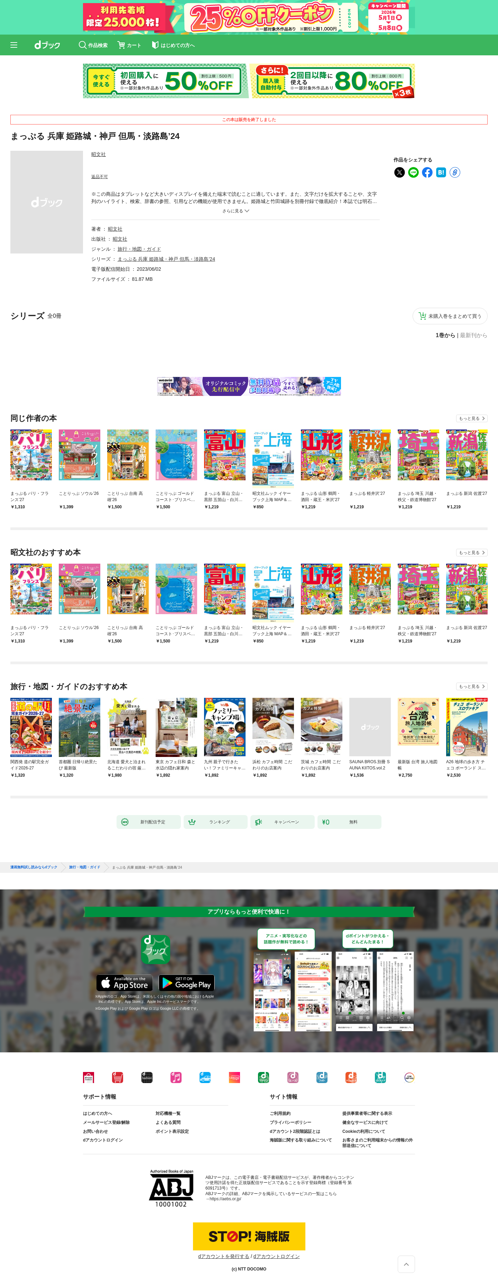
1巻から (445, 335)
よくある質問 (168, 1122)
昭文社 (98, 154)
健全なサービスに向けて (365, 1122)
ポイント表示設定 (172, 1131)
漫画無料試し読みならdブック (33, 867)
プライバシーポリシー (290, 1122)
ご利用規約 (280, 1113)
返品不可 (99, 176)
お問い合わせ (95, 1131)
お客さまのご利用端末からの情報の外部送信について (377, 1143)
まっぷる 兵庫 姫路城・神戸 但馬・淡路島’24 (166, 259)
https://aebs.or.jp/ (225, 1198)
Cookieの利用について (363, 1131)
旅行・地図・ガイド (139, 249)
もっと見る (469, 418)
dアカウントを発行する (223, 1256)
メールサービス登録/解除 (106, 1122)
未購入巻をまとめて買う (455, 316)
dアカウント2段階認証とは (295, 1131)
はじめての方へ (97, 1113)
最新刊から (474, 335)
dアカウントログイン (103, 1140)
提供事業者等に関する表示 (367, 1113)
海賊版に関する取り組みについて (301, 1140)
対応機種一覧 (168, 1113)
